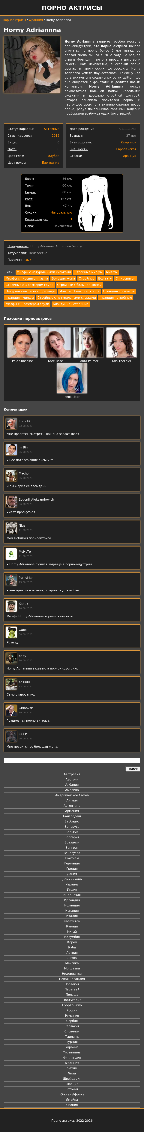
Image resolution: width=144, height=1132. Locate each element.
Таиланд (72, 1036)
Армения (72, 811)
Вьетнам (72, 858)
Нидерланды (72, 973)
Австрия (72, 779)
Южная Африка (72, 1094)
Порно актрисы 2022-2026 (72, 1120)
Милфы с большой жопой (79, 291)
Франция (36, 20)
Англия (72, 800)
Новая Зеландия (72, 979)
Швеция (72, 1084)
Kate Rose (55, 361)
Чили (72, 1073)
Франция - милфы (20, 297)
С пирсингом (126, 278)
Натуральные (61, 212)
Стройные (86, 278)
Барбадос (72, 821)
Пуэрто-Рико (72, 1005)
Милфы (112, 272)
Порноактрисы (14, 20)
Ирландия (72, 900)
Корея (72, 942)
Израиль (72, 884)
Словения (72, 1031)
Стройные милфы (88, 272)
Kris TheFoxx (121, 361)
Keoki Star (72, 397)
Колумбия (72, 937)
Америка (72, 790)
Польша (72, 994)
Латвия (72, 952)
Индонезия (72, 895)
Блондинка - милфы (119, 291)
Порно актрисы (72, 7)
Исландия (72, 905)
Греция (72, 868)
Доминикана (72, 879)
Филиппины (72, 1052)
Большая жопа (63, 278)
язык (27, 260)
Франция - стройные (116, 297)
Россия (72, 1010)
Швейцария (72, 1078)
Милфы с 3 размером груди (27, 304)
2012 (55, 135)
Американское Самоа (72, 795)
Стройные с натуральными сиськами (67, 297)
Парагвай (72, 989)
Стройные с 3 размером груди (29, 285)
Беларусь (72, 826)
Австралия (72, 774)
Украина (72, 1047)
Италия (72, 916)
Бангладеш (72, 816)
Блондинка (50, 162)
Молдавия (72, 968)
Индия (72, 889)
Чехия (72, 1068)
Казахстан (72, 921)
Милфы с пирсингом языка (27, 278)
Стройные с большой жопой (79, 285)
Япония (72, 1105)
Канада (72, 926)
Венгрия (72, 847)
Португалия (72, 1000)
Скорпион (128, 142)
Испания (72, 910)
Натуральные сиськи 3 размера (31, 291)
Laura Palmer (88, 361)
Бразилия (72, 842)
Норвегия (72, 984)
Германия (72, 863)
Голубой (52, 156)
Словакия (72, 1026)
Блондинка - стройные (70, 304)
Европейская (126, 149)
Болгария (71, 837)
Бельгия (72, 832)
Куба (72, 947)
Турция (72, 1042)
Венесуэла (72, 853)
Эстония (72, 1089)
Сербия (72, 1021)
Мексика (72, 963)
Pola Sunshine (22, 361)
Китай (72, 931)
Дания (72, 874)
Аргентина (72, 805)
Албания (72, 784)
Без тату (105, 278)
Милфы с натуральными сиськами (44, 272)
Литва (72, 958)
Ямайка (72, 1099)
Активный (51, 129)
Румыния (72, 1015)
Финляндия (72, 1057)
